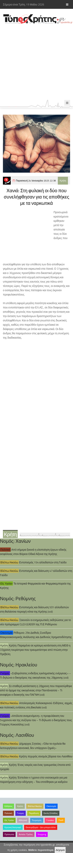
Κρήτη (63, 180)
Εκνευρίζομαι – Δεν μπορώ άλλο (41, 827)
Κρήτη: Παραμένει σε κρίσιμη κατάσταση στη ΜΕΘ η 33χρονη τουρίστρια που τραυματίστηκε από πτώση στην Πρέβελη (35, 649)
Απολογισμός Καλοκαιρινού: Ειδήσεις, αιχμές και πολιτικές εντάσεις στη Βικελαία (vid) (36, 705)
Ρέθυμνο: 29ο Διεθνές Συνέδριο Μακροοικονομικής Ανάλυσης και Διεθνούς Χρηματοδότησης (36, 635)
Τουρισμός (37, 820)
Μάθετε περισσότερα (40, 849)
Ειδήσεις (8, 806)
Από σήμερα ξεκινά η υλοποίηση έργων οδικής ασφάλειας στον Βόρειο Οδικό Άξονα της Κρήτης (33, 552)
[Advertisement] (36, 62)
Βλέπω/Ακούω (9, 562)
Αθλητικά (23, 820)
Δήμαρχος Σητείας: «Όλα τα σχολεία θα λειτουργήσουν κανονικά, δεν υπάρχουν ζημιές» (32, 746)
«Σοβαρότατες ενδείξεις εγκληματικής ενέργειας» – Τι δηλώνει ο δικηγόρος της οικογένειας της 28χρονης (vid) (35, 675)
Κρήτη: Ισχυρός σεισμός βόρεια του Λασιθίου (45, 756)
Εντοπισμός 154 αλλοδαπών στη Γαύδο (43, 562)
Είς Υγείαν (6, 583)
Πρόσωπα (9, 834)
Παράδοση (34, 813)
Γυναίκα (50, 820)
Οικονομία (6, 633)
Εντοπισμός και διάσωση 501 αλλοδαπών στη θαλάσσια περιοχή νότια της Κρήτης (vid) (34, 609)
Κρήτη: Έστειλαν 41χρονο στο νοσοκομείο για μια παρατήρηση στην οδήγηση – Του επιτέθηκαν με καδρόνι (33, 779)
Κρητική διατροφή (12, 827)
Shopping (42, 834)
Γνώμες (5, 673)
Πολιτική (5, 550)
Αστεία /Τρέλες (26, 834)
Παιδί (60, 820)
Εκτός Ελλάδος (51, 813)
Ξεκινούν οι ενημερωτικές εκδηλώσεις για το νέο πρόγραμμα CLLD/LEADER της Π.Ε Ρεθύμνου (35, 622)
